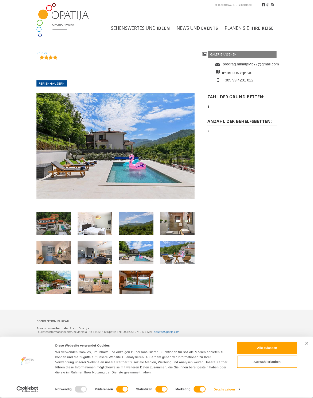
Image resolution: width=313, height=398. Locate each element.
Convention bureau (52, 321)
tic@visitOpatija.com (166, 332)
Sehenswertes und (140, 28)
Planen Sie (249, 28)
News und (197, 28)
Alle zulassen (267, 348)
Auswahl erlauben (267, 362)
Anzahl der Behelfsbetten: (239, 121)
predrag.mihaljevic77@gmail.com (250, 64)
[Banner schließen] (306, 343)
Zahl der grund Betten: (235, 97)
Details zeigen (224, 389)
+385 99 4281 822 (238, 80)
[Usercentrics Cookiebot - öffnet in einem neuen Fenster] (27, 390)
